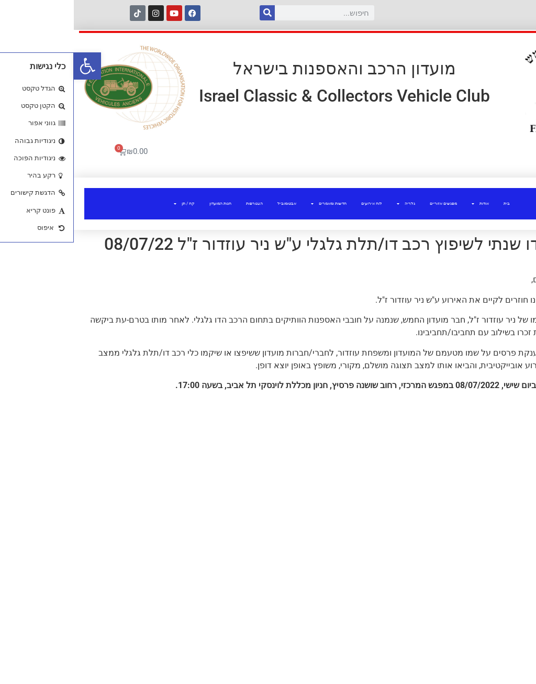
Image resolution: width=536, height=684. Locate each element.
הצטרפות (180, 203)
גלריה (332, 203)
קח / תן (110, 203)
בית (433, 203)
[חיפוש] (193, 12)
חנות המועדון (147, 203)
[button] (13, 66)
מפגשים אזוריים (369, 203)
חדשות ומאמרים (255, 203)
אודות (406, 203)
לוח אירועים (297, 203)
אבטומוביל (213, 203)
